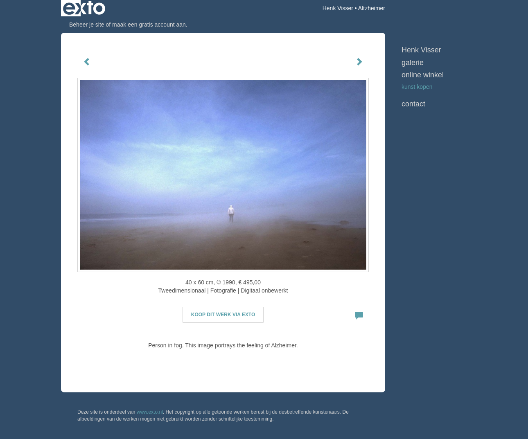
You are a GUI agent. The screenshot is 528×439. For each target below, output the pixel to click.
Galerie (413, 63)
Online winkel (423, 75)
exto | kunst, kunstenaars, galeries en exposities (84, 8)
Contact (413, 104)
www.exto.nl (150, 412)
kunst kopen (417, 86)
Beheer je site (86, 24)
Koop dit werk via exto (223, 314)
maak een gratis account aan (149, 24)
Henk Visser (338, 8)
